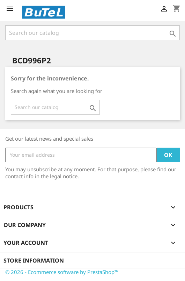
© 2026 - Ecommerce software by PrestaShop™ (62, 271)
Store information (33, 260)
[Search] (92, 32)
